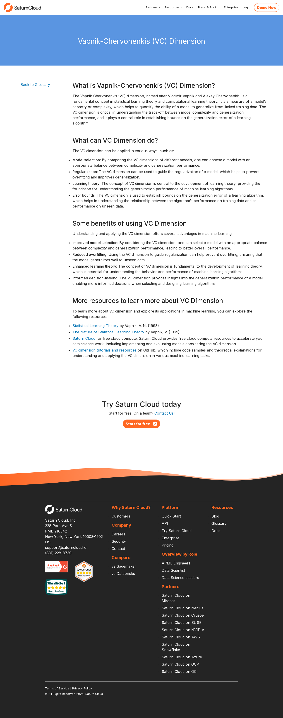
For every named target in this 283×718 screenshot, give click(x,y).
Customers (121, 516)
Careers (118, 534)
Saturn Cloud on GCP (180, 664)
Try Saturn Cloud (177, 530)
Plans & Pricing (208, 7)
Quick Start (171, 516)
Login (246, 7)
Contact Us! (164, 413)
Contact (118, 548)
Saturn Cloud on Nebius (182, 608)
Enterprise (230, 7)
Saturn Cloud (83, 338)
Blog (215, 516)
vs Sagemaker (124, 566)
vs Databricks (123, 573)
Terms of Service (57, 688)
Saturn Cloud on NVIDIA (183, 630)
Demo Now (266, 7)
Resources (172, 7)
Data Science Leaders (180, 577)
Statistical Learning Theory (95, 325)
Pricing (167, 545)
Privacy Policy (82, 688)
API (165, 523)
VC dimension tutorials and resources (104, 350)
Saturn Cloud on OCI (180, 671)
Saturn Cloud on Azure (182, 657)
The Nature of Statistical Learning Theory (108, 332)
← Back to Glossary (33, 84)
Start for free (141, 424)
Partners (151, 7)
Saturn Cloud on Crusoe (183, 615)
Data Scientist (173, 570)
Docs (189, 7)
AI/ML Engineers (176, 563)
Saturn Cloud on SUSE (181, 622)
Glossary (219, 523)
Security (119, 541)
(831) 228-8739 (58, 553)
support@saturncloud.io (65, 547)
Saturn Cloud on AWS (181, 637)
